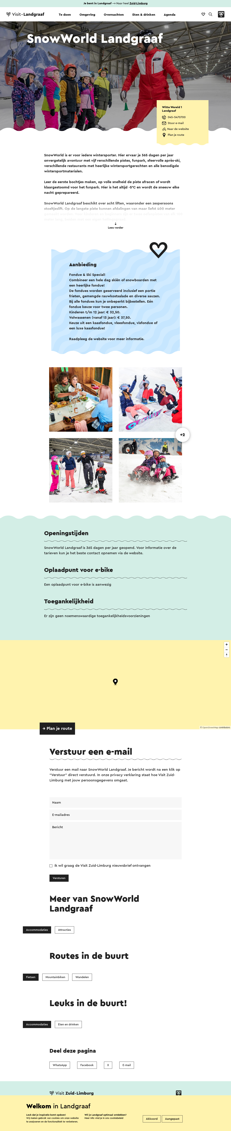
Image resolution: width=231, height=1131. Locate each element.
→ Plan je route (57, 728)
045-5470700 (177, 117)
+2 (182, 435)
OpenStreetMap (210, 727)
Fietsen (30, 977)
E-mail (127, 1065)
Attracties (64, 929)
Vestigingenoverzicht (85, 1104)
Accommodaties (37, 929)
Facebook (87, 1065)
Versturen (59, 878)
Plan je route (176, 134)
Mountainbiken (55, 977)
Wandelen (82, 977)
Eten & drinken (143, 14)
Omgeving (87, 14)
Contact (56, 1104)
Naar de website (178, 129)
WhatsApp (60, 1065)
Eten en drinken (68, 1024)
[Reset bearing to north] (226, 654)
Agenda (169, 14)
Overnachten (114, 14)
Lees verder (115, 225)
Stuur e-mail (176, 123)
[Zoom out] (226, 649)
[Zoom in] (226, 644)
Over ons (114, 1104)
